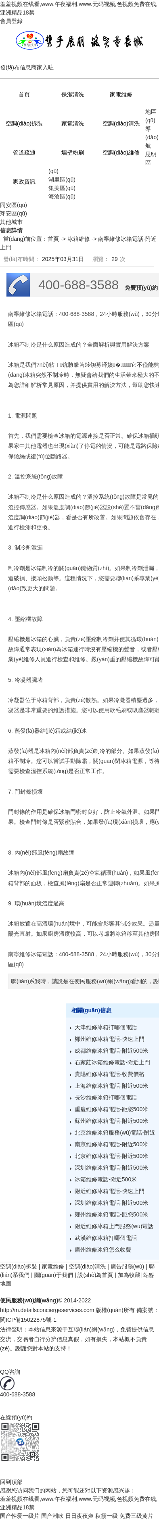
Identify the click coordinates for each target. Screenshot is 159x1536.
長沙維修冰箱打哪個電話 (106, 1097)
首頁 (24, 94)
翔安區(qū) (13, 213)
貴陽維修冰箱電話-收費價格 (109, 1074)
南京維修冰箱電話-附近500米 (111, 1144)
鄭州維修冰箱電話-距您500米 (111, 1214)
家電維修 (121, 94)
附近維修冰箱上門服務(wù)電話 (114, 1226)
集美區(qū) (61, 188)
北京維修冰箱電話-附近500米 (111, 1156)
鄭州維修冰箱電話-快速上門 (109, 1039)
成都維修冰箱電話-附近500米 (111, 1050)
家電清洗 (72, 123)
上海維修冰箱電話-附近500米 (111, 1086)
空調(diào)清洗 (121, 123)
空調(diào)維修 (121, 152)
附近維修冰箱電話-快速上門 (109, 1191)
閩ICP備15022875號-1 (28, 1320)
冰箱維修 (78, 239)
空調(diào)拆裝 (24, 123)
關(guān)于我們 (53, 1275)
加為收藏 (129, 1275)
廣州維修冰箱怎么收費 (103, 1249)
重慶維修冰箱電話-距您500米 (111, 1109)
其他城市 (11, 222)
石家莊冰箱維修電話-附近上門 (112, 1062)
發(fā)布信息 (15, 67)
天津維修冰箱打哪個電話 (106, 1027)
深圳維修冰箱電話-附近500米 (111, 1167)
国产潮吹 (52, 1516)
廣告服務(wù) (127, 1266)
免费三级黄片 (136, 1516)
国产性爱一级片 (20, 1516)
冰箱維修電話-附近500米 (106, 1179)
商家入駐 (42, 67)
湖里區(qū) (61, 179)
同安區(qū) (13, 205)
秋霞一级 (106, 1516)
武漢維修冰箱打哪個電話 (106, 1238)
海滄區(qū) (61, 196)
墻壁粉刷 (72, 152)
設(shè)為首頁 (95, 1275)
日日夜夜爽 (79, 1516)
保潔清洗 (72, 94)
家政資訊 (24, 181)
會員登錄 (11, 21)
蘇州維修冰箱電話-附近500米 (111, 1121)
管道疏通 (24, 152)
